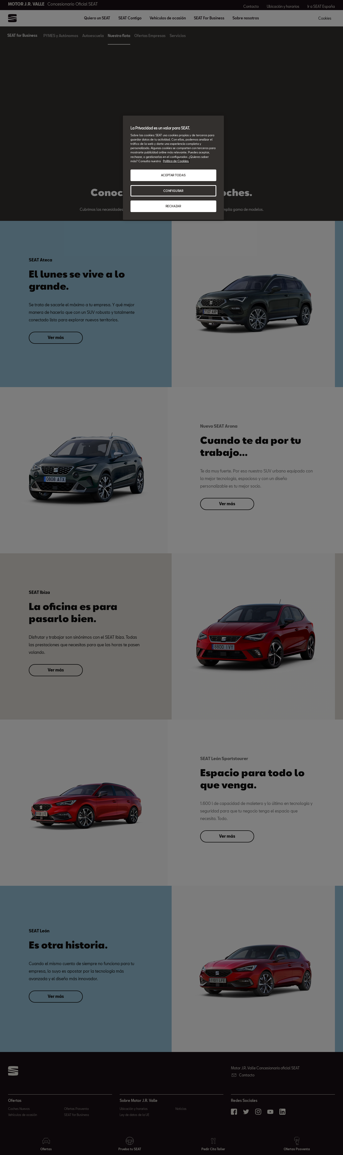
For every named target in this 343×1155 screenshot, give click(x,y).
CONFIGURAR (173, 190)
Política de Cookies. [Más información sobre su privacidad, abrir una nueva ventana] (176, 161)
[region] (173, 168)
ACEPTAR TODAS (173, 175)
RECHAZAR (173, 206)
